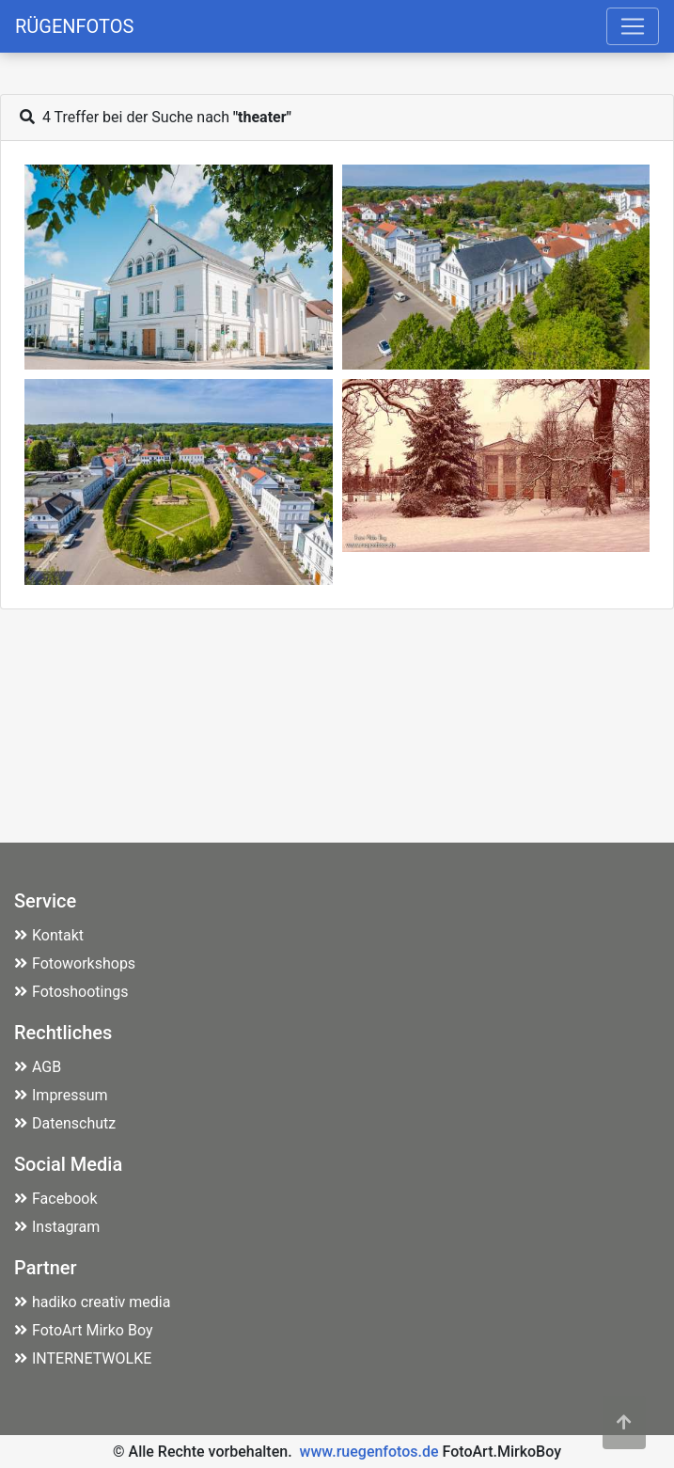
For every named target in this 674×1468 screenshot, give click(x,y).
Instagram (57, 1227)
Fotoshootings (71, 992)
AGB (37, 1067)
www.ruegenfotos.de (369, 1451)
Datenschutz (65, 1123)
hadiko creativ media (92, 1302)
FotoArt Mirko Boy (83, 1330)
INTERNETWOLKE (82, 1358)
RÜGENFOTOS (74, 26)
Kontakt (49, 935)
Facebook (55, 1199)
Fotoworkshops (74, 963)
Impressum (61, 1095)
